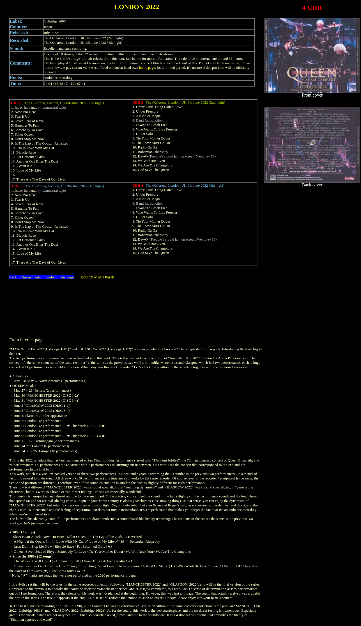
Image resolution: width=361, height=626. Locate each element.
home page (147, 67)
